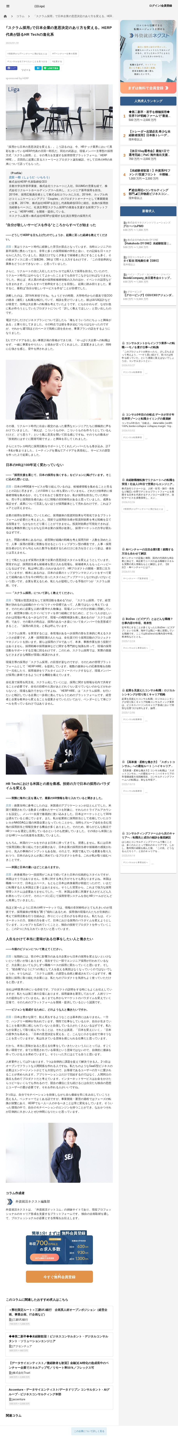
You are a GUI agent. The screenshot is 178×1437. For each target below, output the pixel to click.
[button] (8, 6)
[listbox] (148, 260)
